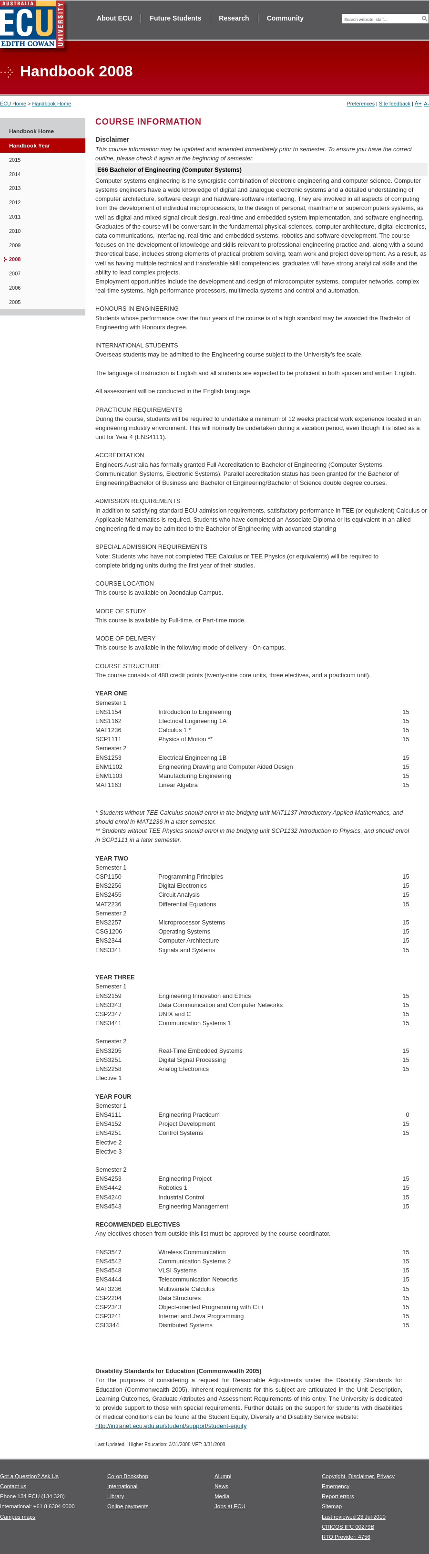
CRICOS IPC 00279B (348, 1527)
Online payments (127, 1506)
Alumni (222, 1476)
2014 (14, 174)
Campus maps (17, 1517)
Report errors (338, 1496)
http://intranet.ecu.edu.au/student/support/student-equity (170, 1425)
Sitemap (332, 1506)
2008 (14, 259)
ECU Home (13, 103)
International (122, 1486)
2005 (14, 302)
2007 (14, 273)
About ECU (114, 18)
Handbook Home (51, 103)
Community (285, 18)
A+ (418, 103)
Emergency (335, 1486)
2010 (14, 231)
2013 (14, 188)
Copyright (333, 1476)
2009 (14, 245)
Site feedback (394, 103)
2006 (14, 288)
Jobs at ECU (229, 1506)
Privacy (386, 1476)
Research (234, 18)
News (221, 1486)
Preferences (361, 103)
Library (115, 1496)
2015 (14, 160)
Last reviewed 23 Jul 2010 (354, 1517)
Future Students (175, 18)
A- (426, 103)
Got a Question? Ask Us (29, 1476)
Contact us (13, 1486)
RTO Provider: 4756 (346, 1537)
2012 (14, 202)
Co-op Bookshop (127, 1476)
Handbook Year (29, 145)
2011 (14, 217)
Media (221, 1496)
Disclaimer (361, 1476)
